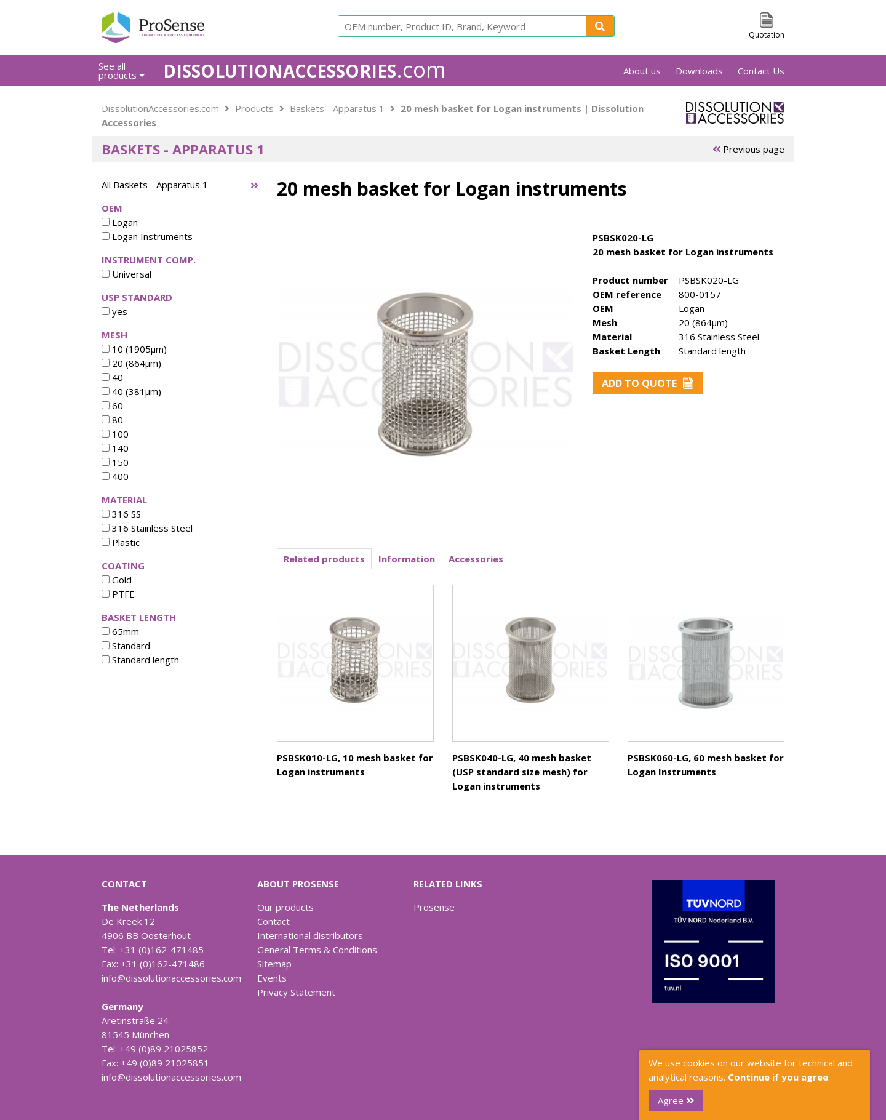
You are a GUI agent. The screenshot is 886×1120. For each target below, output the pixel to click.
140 (115, 448)
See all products (121, 70)
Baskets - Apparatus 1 (337, 108)
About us (642, 71)
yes (114, 311)
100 (115, 434)
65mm (120, 631)
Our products (285, 907)
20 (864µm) (131, 363)
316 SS (121, 514)
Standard (126, 645)
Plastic (121, 542)
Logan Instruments (147, 236)
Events (272, 978)
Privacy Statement (296, 992)
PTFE (118, 594)
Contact (273, 921)
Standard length (140, 660)
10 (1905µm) (134, 349)
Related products (324, 559)
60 (112, 405)
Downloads (699, 71)
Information (406, 559)
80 (112, 420)
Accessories (476, 559)
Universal (126, 274)
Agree (676, 1100)
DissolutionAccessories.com (160, 108)
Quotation (766, 35)
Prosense (434, 907)
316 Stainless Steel (147, 528)
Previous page (748, 149)
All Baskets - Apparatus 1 (155, 184)
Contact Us (761, 71)
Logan (120, 222)
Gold (117, 580)
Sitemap (274, 964)
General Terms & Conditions (317, 949)
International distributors (310, 935)
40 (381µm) (131, 391)
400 (115, 476)
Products (254, 108)
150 (115, 462)
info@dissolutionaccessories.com (171, 978)
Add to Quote (647, 383)
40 (112, 377)
